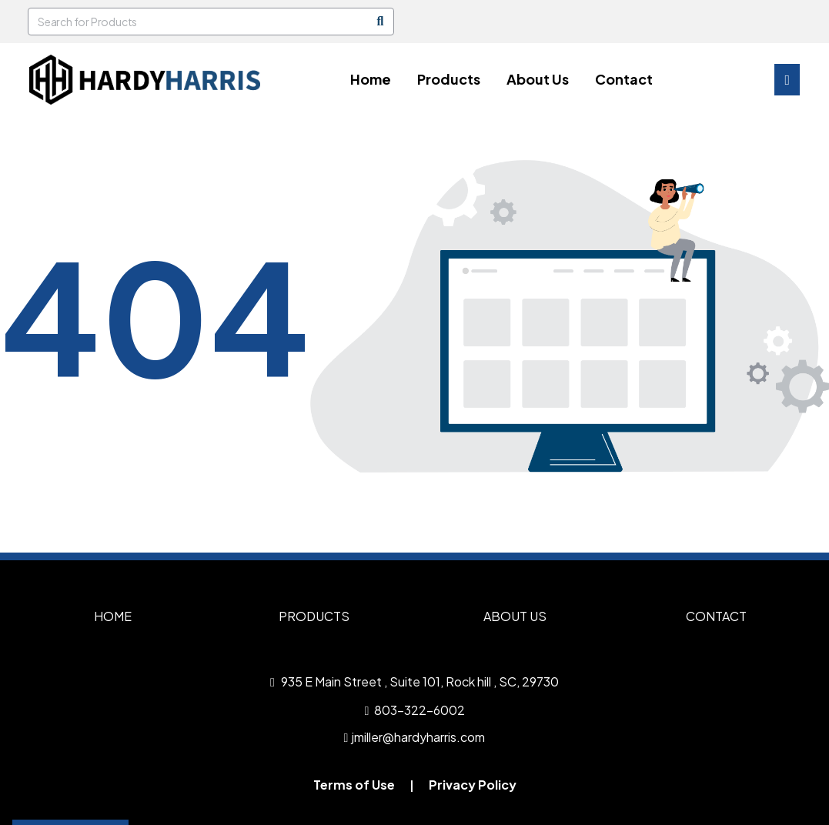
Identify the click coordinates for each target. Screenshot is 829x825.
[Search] (380, 21)
